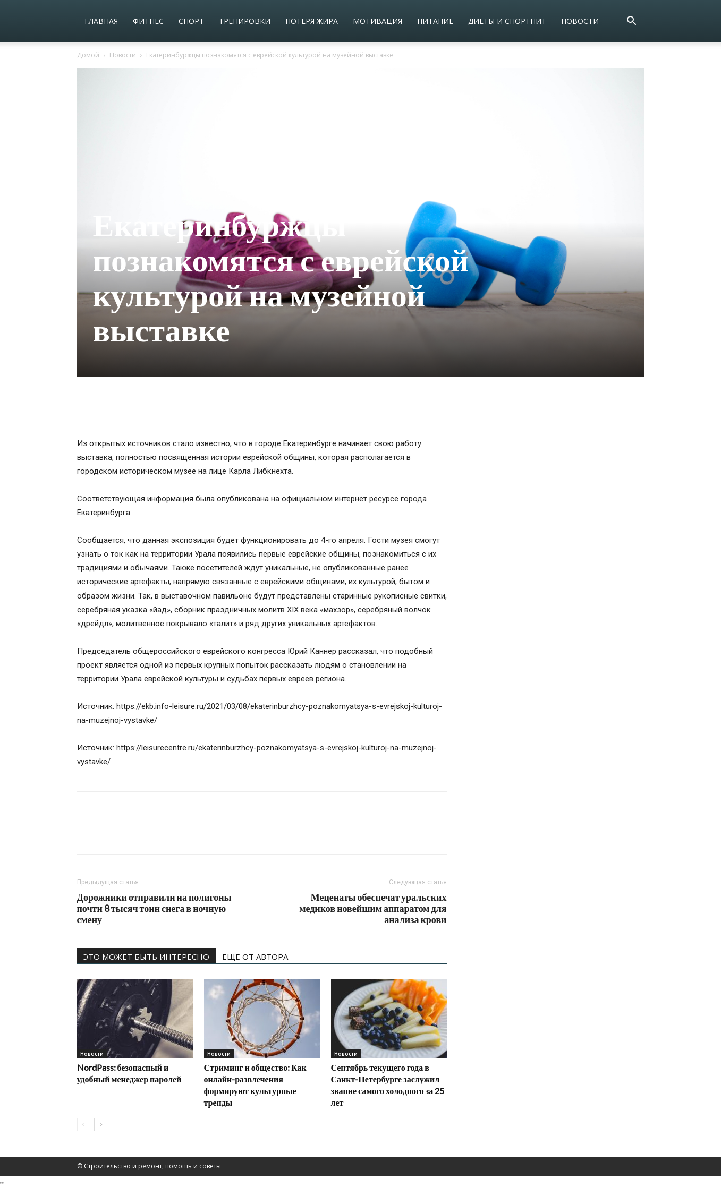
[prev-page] (83, 1124)
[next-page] (100, 1124)
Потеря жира (311, 21)
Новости (580, 21)
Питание (435, 21)
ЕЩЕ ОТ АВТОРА (255, 956)
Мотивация (377, 21)
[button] (631, 22)
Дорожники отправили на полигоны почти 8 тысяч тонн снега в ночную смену (154, 908)
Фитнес (148, 21)
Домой (88, 54)
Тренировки (244, 21)
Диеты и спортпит (507, 21)
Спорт (191, 21)
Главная (101, 21)
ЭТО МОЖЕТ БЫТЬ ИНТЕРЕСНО (146, 956)
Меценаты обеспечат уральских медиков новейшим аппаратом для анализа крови (372, 908)
